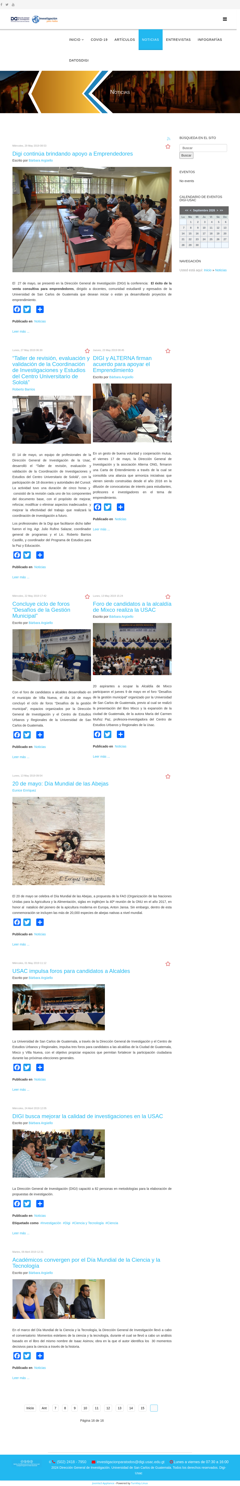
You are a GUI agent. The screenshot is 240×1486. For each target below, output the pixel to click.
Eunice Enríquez (24, 790)
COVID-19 (99, 39)
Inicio (75, 39)
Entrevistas (178, 39)
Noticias (150, 39)
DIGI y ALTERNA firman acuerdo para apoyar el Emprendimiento (122, 364)
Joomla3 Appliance (103, 1483)
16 (154, 1408)
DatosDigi (79, 60)
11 (97, 1408)
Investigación (51, 1223)
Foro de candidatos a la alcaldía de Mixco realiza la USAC (132, 607)
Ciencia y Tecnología (89, 1223)
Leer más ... (21, 331)
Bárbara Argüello (41, 160)
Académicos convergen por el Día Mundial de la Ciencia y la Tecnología (86, 1263)
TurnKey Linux (139, 1483)
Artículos (125, 39)
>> (221, 210)
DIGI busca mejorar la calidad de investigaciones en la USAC (87, 1116)
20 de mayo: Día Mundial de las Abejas (60, 783)
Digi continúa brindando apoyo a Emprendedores (72, 154)
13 (120, 1408)
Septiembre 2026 (204, 210)
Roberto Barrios (23, 389)
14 (131, 1408)
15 (142, 1408)
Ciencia (112, 1223)
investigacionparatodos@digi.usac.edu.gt (130, 1462)
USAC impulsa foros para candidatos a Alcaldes (71, 971)
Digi (67, 1223)
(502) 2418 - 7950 (71, 1462)
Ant (44, 1408)
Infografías (210, 39)
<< (186, 210)
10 (85, 1408)
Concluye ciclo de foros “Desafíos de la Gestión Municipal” (41, 610)
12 (108, 1408)
